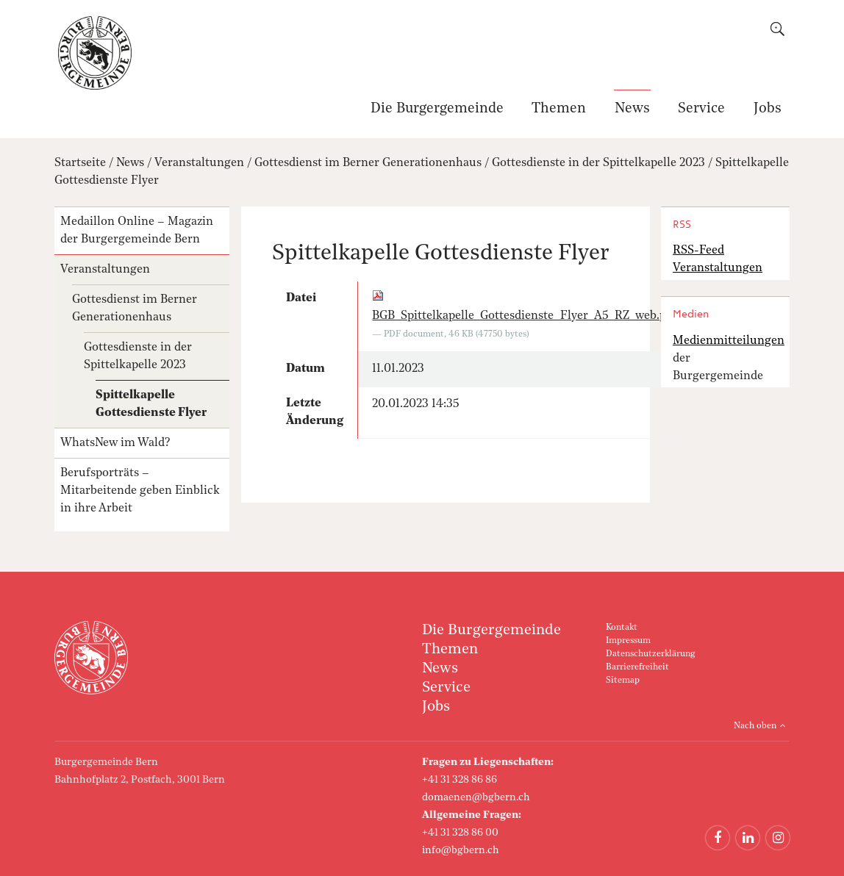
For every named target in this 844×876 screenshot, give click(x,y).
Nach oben (755, 726)
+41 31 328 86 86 (459, 780)
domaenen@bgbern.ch (476, 797)
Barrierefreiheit (637, 667)
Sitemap (623, 680)
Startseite (80, 163)
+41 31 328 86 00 (460, 832)
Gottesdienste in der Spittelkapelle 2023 (598, 163)
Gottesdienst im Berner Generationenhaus (368, 163)
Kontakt (621, 627)
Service (701, 109)
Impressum (628, 640)
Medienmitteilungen (728, 341)
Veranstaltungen (199, 163)
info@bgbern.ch (460, 850)
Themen (559, 109)
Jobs (768, 109)
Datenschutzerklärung (650, 654)
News (632, 109)
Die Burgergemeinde (437, 109)
